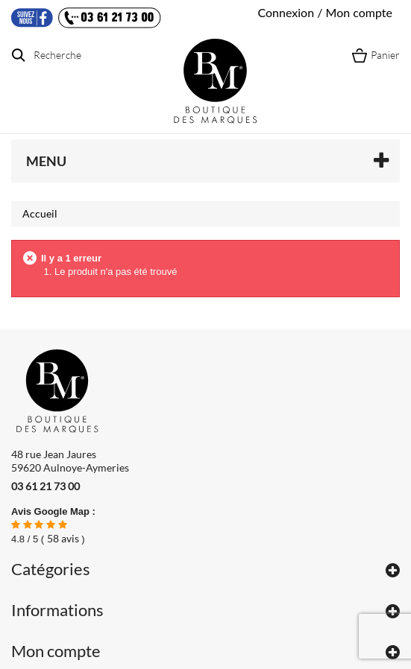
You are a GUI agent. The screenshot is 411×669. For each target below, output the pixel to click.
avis (63, 538)
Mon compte (56, 651)
